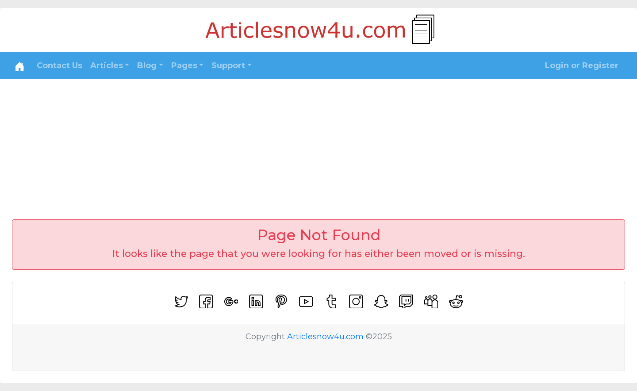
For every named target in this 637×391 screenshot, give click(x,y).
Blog (147, 65)
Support (228, 65)
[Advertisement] (318, 145)
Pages (184, 65)
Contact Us (59, 65)
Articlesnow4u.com (325, 336)
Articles (106, 65)
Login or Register (581, 65)
